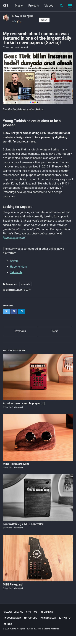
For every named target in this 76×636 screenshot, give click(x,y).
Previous (20, 331)
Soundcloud (12, 618)
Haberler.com (18, 266)
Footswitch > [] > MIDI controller (23, 524)
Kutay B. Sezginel (23, 16)
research (25, 284)
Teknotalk (16, 272)
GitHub (31, 612)
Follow (44, 20)
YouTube (30, 618)
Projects (33, 5)
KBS (5, 5)
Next (55, 331)
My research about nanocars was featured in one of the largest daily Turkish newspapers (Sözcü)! (37, 38)
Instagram (48, 618)
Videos (48, 5)
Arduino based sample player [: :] (24, 403)
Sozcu (14, 261)
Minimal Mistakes (51, 629)
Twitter (65, 618)
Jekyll (38, 629)
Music (19, 5)
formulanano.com (14, 237)
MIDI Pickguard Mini (16, 464)
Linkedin (46, 612)
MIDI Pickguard (12, 584)
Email (18, 612)
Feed (8, 624)
